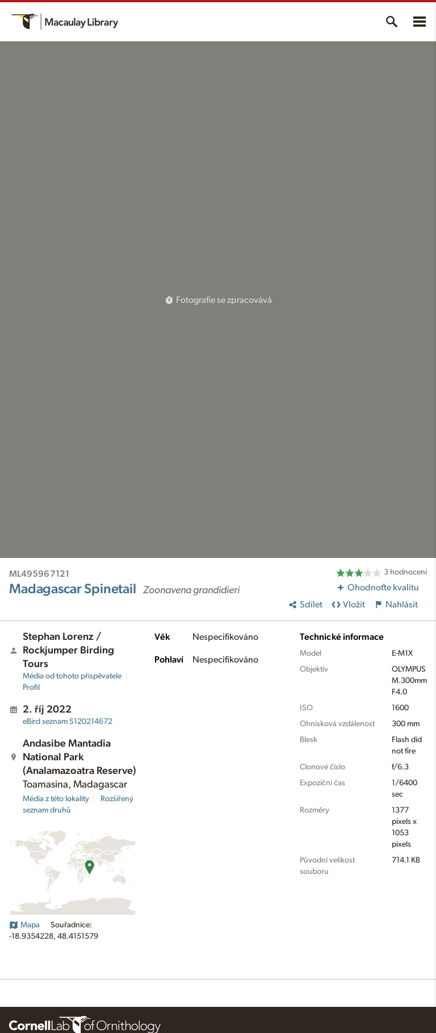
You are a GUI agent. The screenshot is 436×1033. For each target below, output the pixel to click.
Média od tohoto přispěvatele (72, 676)
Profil (31, 688)
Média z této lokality (56, 799)
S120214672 (67, 722)
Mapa (24, 925)
